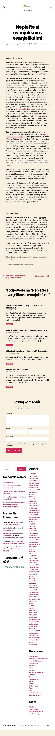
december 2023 (34, 544)
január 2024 (33, 541)
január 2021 (33, 623)
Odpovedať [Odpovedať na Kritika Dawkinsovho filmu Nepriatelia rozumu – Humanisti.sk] (9, 327)
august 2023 (33, 553)
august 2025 (33, 498)
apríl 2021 (32, 616)
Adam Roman (33, 662)
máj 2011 (32, 635)
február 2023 (33, 566)
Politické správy (34, 685)
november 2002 (34, 644)
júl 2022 (31, 582)
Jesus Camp (27, 68)
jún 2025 (32, 503)
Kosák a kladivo (8, 536)
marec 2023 (33, 564)
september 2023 (34, 550)
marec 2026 (33, 482)
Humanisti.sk (12, 732)
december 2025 (34, 489)
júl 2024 (31, 528)
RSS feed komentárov (36, 718)
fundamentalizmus (18, 265)
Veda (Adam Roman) (35, 699)
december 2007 (34, 637)
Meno (8, 435)
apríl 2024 (32, 535)
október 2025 (33, 494)
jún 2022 (32, 585)
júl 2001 (31, 648)
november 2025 (34, 491)
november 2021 (34, 601)
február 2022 (33, 594)
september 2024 (34, 523)
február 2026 (33, 485)
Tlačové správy (34, 692)
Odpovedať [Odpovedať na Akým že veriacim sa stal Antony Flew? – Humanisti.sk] (9, 349)
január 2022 (33, 596)
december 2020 (34, 626)
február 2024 (33, 539)
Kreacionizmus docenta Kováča (13, 544)
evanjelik (10, 265)
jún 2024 (32, 530)
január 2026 (33, 487)
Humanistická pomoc (36, 667)
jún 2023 (32, 557)
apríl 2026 (32, 480)
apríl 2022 (32, 589)
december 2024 (34, 516)
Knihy (31, 674)
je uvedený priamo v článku (19, 44)
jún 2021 (32, 612)
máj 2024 (32, 532)
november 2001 (34, 646)
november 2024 (34, 519)
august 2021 (33, 607)
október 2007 (33, 639)
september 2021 (34, 605)
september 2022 (34, 578)
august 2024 (33, 525)
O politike (32, 681)
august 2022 (33, 580)
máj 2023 (32, 560)
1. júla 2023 (34, 44)
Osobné (31, 683)
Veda (30, 697)
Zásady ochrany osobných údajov (28, 732)
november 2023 (34, 546)
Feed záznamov (34, 715)
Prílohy (31, 690)
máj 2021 (32, 614)
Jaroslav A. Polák (29, 265)
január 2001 (33, 651)
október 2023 (33, 548)
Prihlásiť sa (32, 713)
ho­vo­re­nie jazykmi (23, 110)
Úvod (30, 694)
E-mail (30, 435)
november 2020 (34, 628)
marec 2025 (33, 510)
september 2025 (34, 496)
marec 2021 (33, 619)
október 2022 (33, 575)
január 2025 (33, 514)
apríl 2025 (32, 507)
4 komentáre (45, 44)
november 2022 (34, 573)
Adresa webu (9, 442)
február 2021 (33, 621)
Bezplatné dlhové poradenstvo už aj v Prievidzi (13, 555)
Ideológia (32, 672)
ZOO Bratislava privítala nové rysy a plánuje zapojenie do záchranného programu (14, 511)
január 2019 (33, 632)
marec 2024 (33, 537)
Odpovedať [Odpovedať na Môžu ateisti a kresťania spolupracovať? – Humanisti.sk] (9, 369)
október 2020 (33, 630)
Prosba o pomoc (8, 488)
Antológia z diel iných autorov (38, 665)
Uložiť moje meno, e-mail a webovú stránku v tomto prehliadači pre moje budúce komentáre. (27, 450)
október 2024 (33, 521)
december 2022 (34, 571)
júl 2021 (31, 610)
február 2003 (33, 641)
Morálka (31, 676)
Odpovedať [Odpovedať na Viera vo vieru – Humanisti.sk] (9, 392)
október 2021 (33, 603)
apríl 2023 (32, 562)
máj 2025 (32, 505)
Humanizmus (27, 21)
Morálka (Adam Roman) (36, 678)
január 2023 (33, 569)
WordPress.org (34, 720)
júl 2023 (31, 555)
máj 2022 (32, 587)
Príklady (31, 687)
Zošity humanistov (35, 701)
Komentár (9, 420)
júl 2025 (31, 500)
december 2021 (34, 598)
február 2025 (33, 512)
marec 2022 (33, 591)
